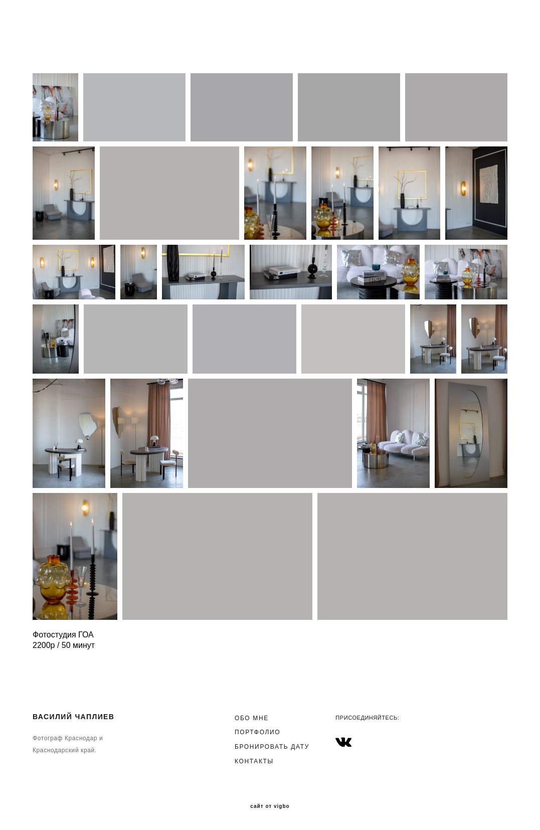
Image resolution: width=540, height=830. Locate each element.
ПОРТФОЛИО (257, 732)
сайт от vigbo (269, 806)
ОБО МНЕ (252, 718)
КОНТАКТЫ (254, 761)
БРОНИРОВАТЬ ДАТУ (272, 746)
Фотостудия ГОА (63, 634)
